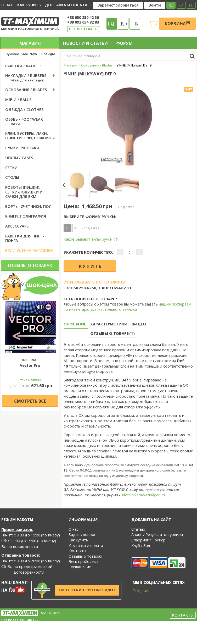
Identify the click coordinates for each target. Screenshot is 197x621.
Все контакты (83, 28)
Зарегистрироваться (118, 5)
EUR (134, 23)
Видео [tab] (139, 323)
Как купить (29, 4)
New (33, 54)
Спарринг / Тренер (148, 539)
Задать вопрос (82, 534)
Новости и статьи (85, 43)
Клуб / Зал (140, 545)
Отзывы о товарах (30, 265)
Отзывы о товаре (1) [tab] (112, 333)
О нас (7, 4)
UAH (112, 23)
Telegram (138, 590)
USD (123, 23)
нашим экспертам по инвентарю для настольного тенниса (127, 307)
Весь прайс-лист (84, 561)
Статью (138, 529)
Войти (155, 5)
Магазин (30, 43)
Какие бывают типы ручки (91, 239)
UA (181, 5)
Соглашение (80, 566)
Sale (24, 54)
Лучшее (12, 54)
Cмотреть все (30, 401)
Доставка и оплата (66, 4)
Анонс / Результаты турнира (157, 534)
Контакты (77, 550)
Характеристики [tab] (108, 323)
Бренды (48, 54)
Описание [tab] (75, 323)
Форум (124, 43)
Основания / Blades (97, 65)
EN (191, 5)
